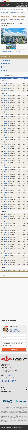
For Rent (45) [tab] (6, 60)
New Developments (6, 391)
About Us (3, 384)
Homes (3, 389)
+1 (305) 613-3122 (23, 3)
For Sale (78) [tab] (5, 57)
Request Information (7, 51)
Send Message (14, 349)
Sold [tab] (3, 67)
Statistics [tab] (5, 70)
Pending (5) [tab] (5, 63)
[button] (25, 29)
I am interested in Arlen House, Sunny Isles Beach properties (14, 345)
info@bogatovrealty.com (21, 6)
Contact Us (9, 384)
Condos (3, 387)
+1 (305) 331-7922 (23, 5)
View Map (17, 51)
